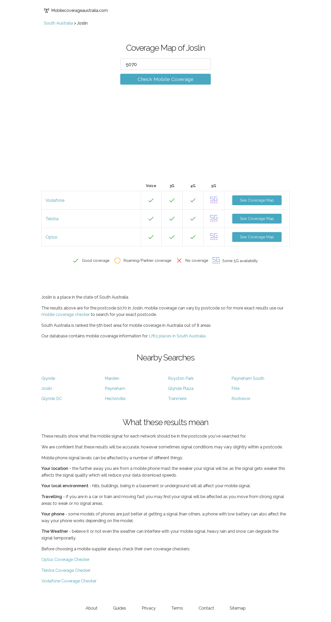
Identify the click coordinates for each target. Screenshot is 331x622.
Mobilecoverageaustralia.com (76, 10)
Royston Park (181, 378)
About (91, 608)
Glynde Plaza (180, 388)
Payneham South (247, 378)
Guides (119, 608)
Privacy (149, 608)
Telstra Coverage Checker (66, 570)
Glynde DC (51, 398)
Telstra (52, 218)
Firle (235, 388)
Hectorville (115, 398)
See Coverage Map (257, 200)
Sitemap (238, 608)
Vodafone (55, 200)
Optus (51, 237)
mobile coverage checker (65, 314)
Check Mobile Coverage (165, 79)
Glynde (48, 378)
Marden (112, 378)
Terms (177, 608)
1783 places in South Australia (177, 336)
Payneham (115, 388)
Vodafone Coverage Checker (68, 581)
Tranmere (177, 398)
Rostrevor (240, 398)
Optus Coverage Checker (65, 559)
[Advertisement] (165, 141)
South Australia (58, 23)
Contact (206, 608)
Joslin (46, 388)
